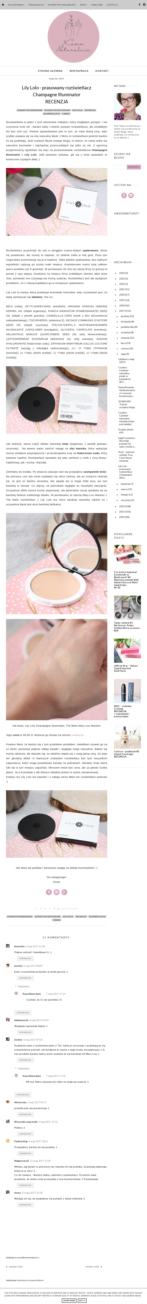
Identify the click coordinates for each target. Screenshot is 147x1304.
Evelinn (18, 1041)
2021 (122, 290)
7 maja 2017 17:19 (55, 995)
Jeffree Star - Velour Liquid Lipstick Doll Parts (126, 670)
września (126, 333)
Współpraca (79, 71)
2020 (122, 296)
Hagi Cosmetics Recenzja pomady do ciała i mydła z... (126, 443)
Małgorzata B (21, 1162)
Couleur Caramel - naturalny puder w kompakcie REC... (124, 376)
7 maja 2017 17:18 (55, 1077)
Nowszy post (14, 1268)
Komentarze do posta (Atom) (30, 1282)
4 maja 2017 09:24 (33, 1041)
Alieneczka (20, 1103)
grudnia (125, 317)
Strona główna (50, 71)
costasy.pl (77, 736)
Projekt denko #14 (126, 432)
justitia (18, 967)
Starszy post (94, 1268)
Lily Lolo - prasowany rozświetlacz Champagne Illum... (125, 473)
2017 (122, 312)
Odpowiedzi (23, 988)
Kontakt (102, 71)
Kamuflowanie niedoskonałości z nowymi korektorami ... (126, 393)
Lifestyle (112, 4)
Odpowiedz (25, 960)
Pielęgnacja (36, 4)
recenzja (90, 112)
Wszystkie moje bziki (25, 1123)
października (128, 328)
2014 (122, 518)
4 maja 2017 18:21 (38, 1142)
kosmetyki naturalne (57, 112)
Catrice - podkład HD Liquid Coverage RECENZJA (126, 755)
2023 (122, 279)
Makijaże (97, 4)
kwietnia (126, 485)
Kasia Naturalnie (32, 995)
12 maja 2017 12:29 (40, 1162)
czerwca (125, 349)
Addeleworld (21, 1021)
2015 (122, 513)
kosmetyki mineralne (29, 112)
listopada (126, 323)
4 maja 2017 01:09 (39, 1021)
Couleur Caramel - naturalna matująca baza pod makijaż (126, 420)
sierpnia (125, 339)
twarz (66, 115)
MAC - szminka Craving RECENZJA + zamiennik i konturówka (123, 712)
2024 (122, 274)
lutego (125, 496)
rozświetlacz (52, 115)
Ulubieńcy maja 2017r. (126, 362)
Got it (82, 1301)
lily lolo (77, 112)
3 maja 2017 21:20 (35, 947)
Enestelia (19, 947)
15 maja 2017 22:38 (32, 1194)
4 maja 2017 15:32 (48, 1123)
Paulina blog (21, 1142)
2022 (122, 285)
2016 (122, 507)
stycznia (125, 501)
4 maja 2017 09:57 (37, 1103)
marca (124, 490)
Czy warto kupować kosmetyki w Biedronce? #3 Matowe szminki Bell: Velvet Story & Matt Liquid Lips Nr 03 (126, 581)
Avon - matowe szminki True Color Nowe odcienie (126, 458)
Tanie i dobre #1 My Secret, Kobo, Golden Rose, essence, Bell (127, 628)
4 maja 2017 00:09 (33, 967)
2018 (122, 307)
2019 (122, 301)
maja (123, 355)
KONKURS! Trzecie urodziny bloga (126, 405)
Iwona (17, 1194)
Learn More (69, 1301)
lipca (123, 344)
